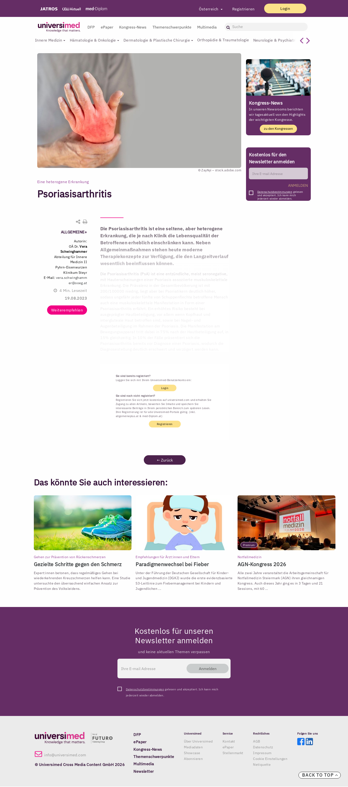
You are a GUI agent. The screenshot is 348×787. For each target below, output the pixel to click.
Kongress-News (132, 27)
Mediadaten (193, 747)
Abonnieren (193, 759)
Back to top (320, 775)
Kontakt (229, 741)
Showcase (192, 753)
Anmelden (205, 668)
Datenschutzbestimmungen (274, 192)
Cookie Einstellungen (270, 759)
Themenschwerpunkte (171, 27)
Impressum (262, 753)
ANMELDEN (298, 185)
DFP (91, 27)
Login (283, 8)
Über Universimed (198, 741)
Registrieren (239, 9)
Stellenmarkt (233, 753)
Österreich (205, 9)
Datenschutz (263, 747)
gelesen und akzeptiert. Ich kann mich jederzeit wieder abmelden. (280, 193)
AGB (256, 741)
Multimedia (207, 27)
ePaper (107, 27)
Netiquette (262, 765)
